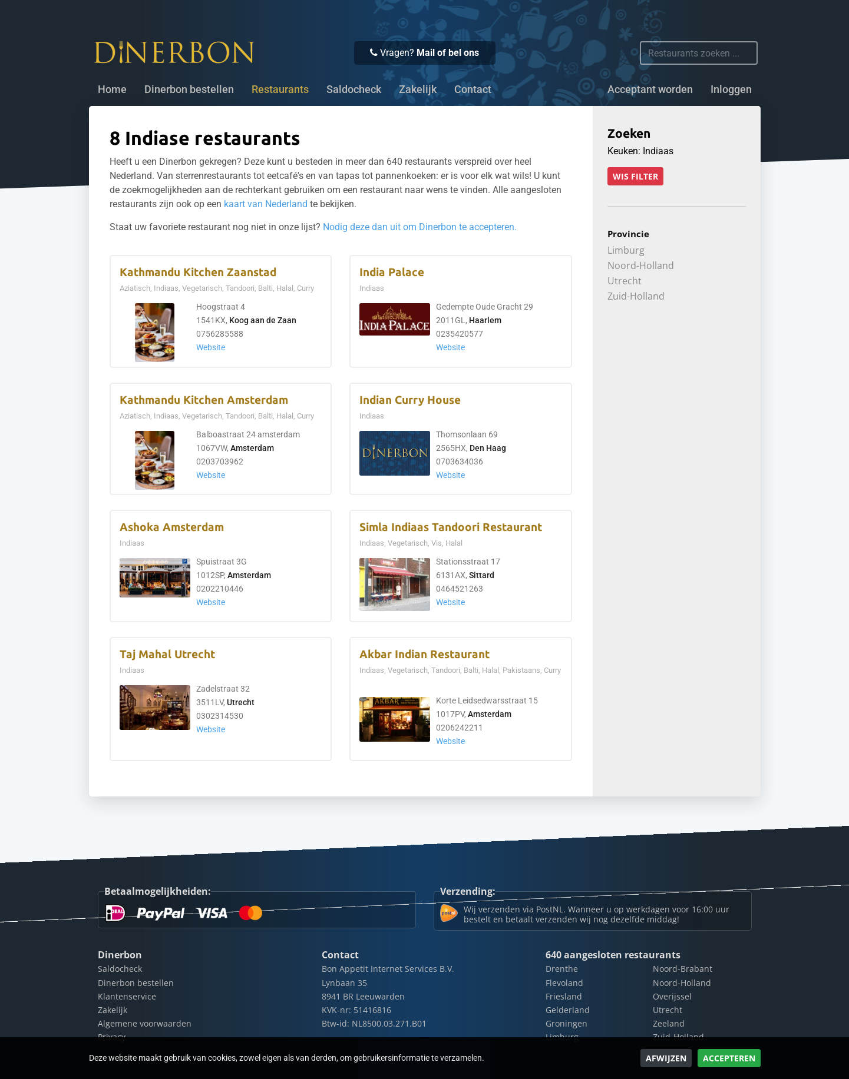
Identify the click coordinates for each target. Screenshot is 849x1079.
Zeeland (669, 1023)
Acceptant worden (650, 89)
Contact (472, 89)
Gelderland (568, 1009)
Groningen (566, 1023)
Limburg (626, 250)
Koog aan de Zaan (262, 321)
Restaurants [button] (280, 89)
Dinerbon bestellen (189, 89)
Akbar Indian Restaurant (424, 654)
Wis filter (635, 176)
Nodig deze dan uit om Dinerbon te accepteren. (420, 227)
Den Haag (488, 448)
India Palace (391, 272)
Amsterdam (252, 448)
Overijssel (672, 996)
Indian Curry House (410, 400)
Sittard (481, 575)
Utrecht (241, 703)
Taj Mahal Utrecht (167, 654)
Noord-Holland (640, 265)
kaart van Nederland (266, 204)
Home (112, 89)
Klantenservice (127, 996)
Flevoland (564, 982)
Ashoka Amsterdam (172, 527)
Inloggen (731, 89)
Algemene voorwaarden (144, 1023)
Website (210, 348)
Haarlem (485, 321)
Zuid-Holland (636, 296)
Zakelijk (418, 89)
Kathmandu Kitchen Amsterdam (204, 400)
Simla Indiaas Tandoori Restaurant (450, 527)
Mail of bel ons (448, 52)
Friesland (564, 996)
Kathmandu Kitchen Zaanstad (198, 272)
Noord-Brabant (682, 968)
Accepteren (729, 1058)
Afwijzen (666, 1058)
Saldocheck (353, 89)
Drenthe (562, 968)
